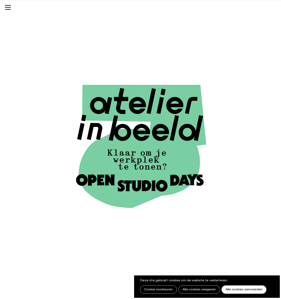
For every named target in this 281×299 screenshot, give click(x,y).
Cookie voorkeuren (158, 289)
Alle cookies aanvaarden (243, 289)
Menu (8, 9)
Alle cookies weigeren (199, 289)
